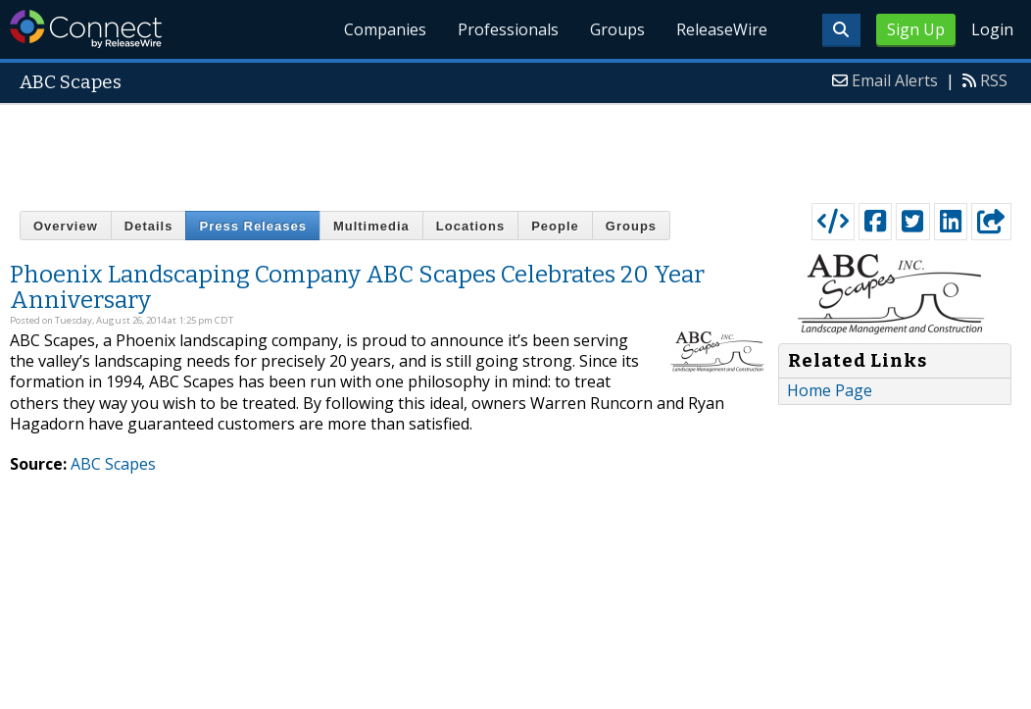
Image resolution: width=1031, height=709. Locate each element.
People (555, 226)
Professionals (508, 29)
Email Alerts (895, 80)
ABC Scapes (113, 464)
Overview (65, 226)
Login (992, 29)
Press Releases (252, 226)
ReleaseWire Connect (86, 29)
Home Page (829, 390)
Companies (385, 29)
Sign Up (916, 29)
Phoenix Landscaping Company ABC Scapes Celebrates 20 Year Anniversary (357, 287)
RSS (993, 80)
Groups (617, 29)
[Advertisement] (515, 149)
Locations (470, 226)
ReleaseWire (721, 29)
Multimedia (371, 226)
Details (148, 226)
